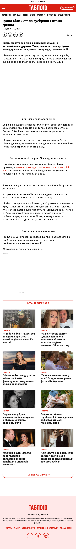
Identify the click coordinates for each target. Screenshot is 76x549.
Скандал (16, 15)
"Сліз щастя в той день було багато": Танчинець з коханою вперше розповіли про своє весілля (57, 457)
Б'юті (32, 15)
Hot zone (51, 15)
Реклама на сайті (12, 528)
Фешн (25, 15)
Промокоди (66, 528)
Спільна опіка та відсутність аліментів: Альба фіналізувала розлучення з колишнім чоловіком (19, 380)
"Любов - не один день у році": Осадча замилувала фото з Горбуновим (56, 378)
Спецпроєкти (64, 15)
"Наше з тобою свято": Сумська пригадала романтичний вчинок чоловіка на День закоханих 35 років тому (55, 339)
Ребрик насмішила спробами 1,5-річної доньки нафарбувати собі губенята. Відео (57, 418)
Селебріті (6, 15)
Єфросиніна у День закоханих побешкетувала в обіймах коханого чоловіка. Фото (18, 418)
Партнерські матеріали (47, 528)
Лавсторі (41, 15)
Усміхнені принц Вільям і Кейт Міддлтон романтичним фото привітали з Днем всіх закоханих (17, 459)
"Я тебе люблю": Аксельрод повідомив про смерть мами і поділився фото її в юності (19, 338)
